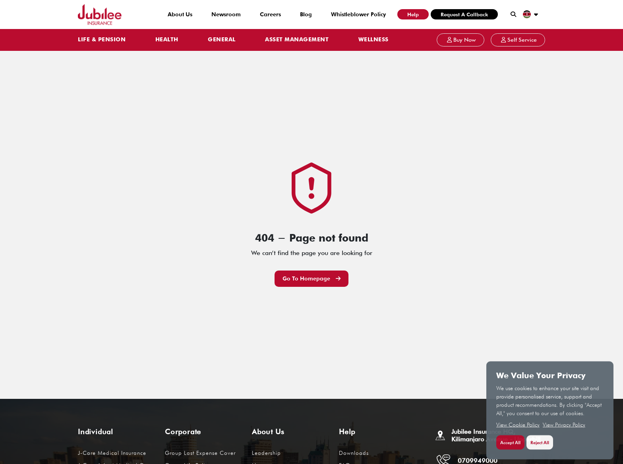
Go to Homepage (311, 278)
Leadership (266, 453)
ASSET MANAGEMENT (297, 40)
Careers (270, 14)
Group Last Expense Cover (200, 453)
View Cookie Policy (518, 429)
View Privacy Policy (564, 429)
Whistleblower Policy (358, 14)
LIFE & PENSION (102, 40)
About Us (180, 14)
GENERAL (222, 40)
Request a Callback (464, 14)
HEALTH (166, 40)
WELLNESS (373, 40)
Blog (306, 14)
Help (413, 14)
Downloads (354, 453)
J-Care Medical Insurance (112, 453)
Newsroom (226, 14)
